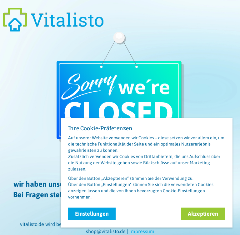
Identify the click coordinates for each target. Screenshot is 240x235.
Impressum (141, 231)
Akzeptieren (203, 213)
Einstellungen (92, 213)
